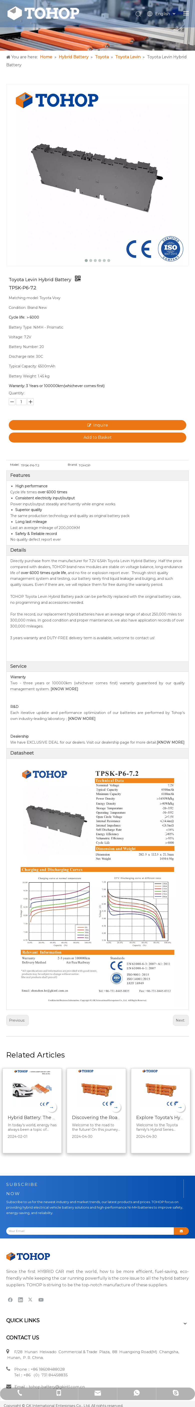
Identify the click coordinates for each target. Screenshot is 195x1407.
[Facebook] (10, 1300)
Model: (14, 464)
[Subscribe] (181, 1231)
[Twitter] (31, 1300)
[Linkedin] (20, 1300)
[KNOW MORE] (64, 689)
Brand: (73, 464)
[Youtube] (41, 1300)
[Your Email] (88, 1231)
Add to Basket (98, 437)
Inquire (97, 425)
